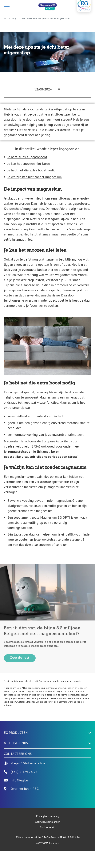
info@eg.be (16, 780)
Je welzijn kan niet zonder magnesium (34, 177)
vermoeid (10, 305)
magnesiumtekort (23, 476)
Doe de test (19, 658)
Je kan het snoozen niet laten (28, 163)
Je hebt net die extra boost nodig (31, 170)
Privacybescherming (47, 816)
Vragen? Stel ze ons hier (24, 763)
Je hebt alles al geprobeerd (27, 157)
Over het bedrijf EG (25, 789)
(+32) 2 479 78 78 (21, 772)
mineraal (72, 397)
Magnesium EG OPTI (55, 517)
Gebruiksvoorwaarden (47, 821)
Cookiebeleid (47, 827)
